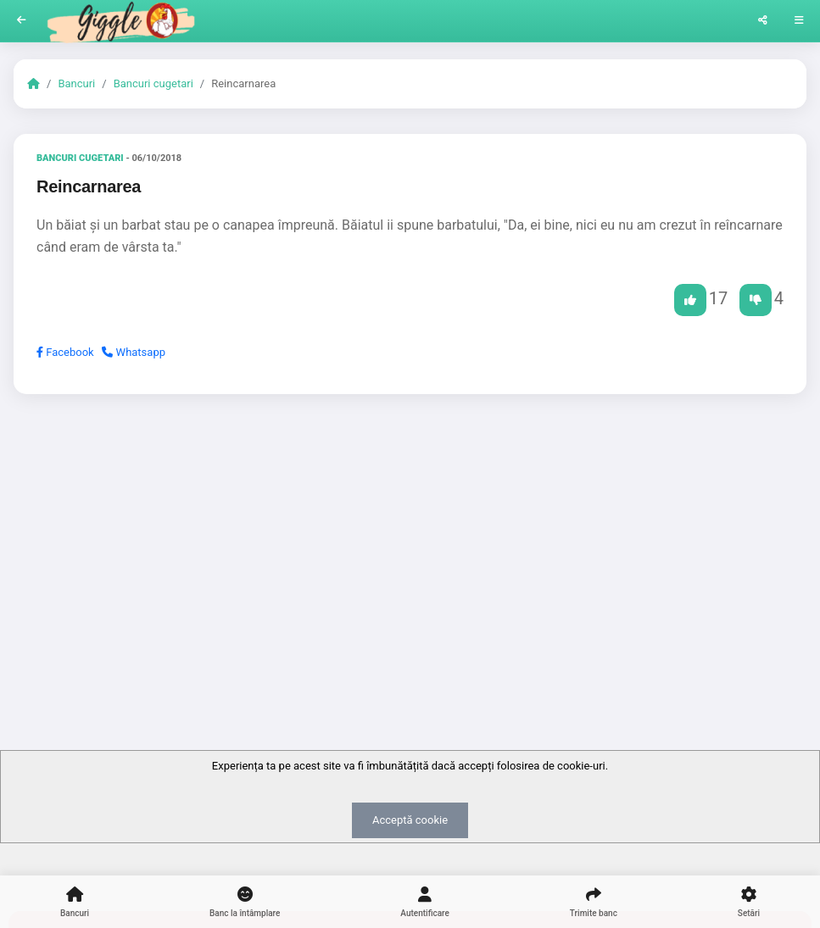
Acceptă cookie (410, 820)
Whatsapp (133, 352)
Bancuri (76, 83)
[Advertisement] (410, 538)
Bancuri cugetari (153, 83)
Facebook (65, 352)
